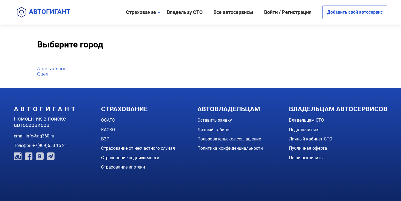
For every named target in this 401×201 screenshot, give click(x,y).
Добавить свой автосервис (355, 12)
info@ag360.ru (40, 136)
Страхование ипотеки (123, 167)
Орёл (42, 74)
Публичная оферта (308, 148)
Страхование (141, 12)
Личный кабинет (214, 129)
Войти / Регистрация (288, 12)
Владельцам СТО (306, 120)
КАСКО (108, 129)
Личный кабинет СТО (310, 139)
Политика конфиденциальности (230, 148)
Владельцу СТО (185, 12)
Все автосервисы (233, 12)
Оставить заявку (214, 120)
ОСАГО (108, 120)
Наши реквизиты (306, 157)
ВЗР (105, 139)
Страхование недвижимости (130, 157)
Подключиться (304, 129)
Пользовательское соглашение (229, 139)
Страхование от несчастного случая (138, 148)
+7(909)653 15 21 (49, 145)
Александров (52, 68)
